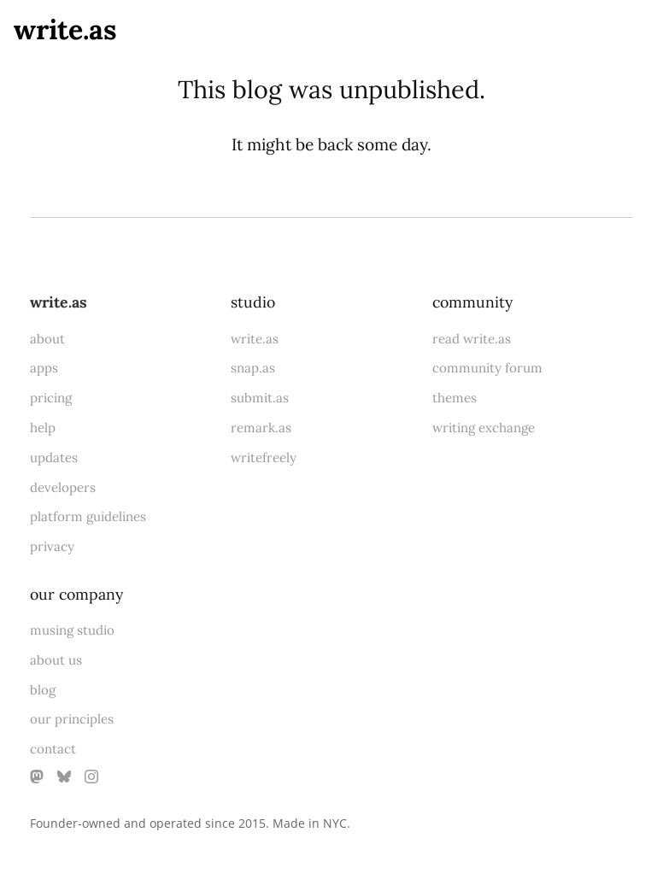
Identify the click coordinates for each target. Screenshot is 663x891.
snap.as (253, 368)
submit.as (260, 398)
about (47, 339)
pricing (51, 398)
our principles (72, 719)
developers (63, 487)
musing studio (72, 630)
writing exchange (483, 427)
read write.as (471, 339)
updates (54, 457)
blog (43, 690)
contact (53, 749)
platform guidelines (88, 516)
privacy (52, 546)
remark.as (261, 427)
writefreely (263, 457)
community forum (487, 368)
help (43, 427)
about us (56, 660)
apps (44, 368)
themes (454, 398)
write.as (65, 29)
